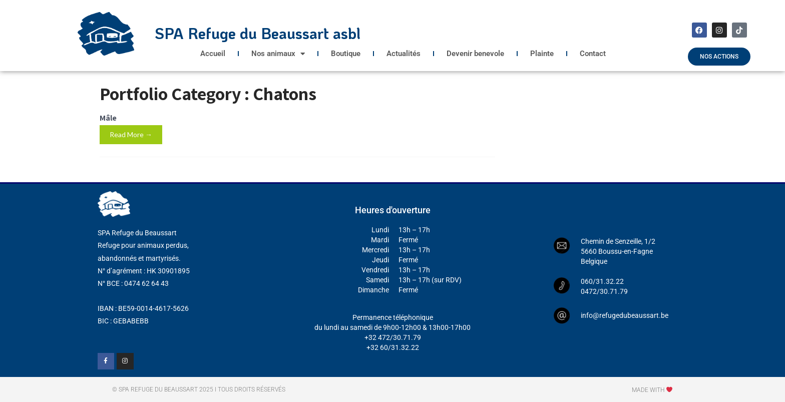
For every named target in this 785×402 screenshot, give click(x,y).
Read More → (131, 134)
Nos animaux (278, 54)
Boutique (345, 53)
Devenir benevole (475, 53)
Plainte (542, 53)
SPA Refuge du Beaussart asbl (257, 33)
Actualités (403, 53)
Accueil (212, 53)
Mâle (108, 118)
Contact (593, 53)
